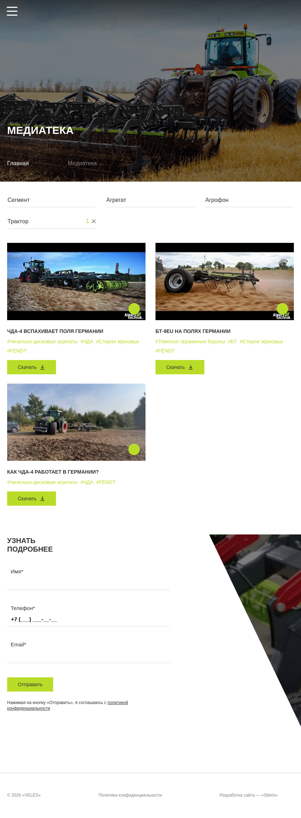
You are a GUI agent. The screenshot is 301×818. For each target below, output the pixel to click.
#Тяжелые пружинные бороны (190, 341)
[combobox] (51, 201)
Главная (18, 163)
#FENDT (16, 351)
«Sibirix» (276, 795)
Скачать (31, 367)
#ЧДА (87, 341)
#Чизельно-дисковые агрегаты (42, 341)
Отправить (30, 684)
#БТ (232, 341)
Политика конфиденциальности (130, 795)
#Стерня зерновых (117, 341)
